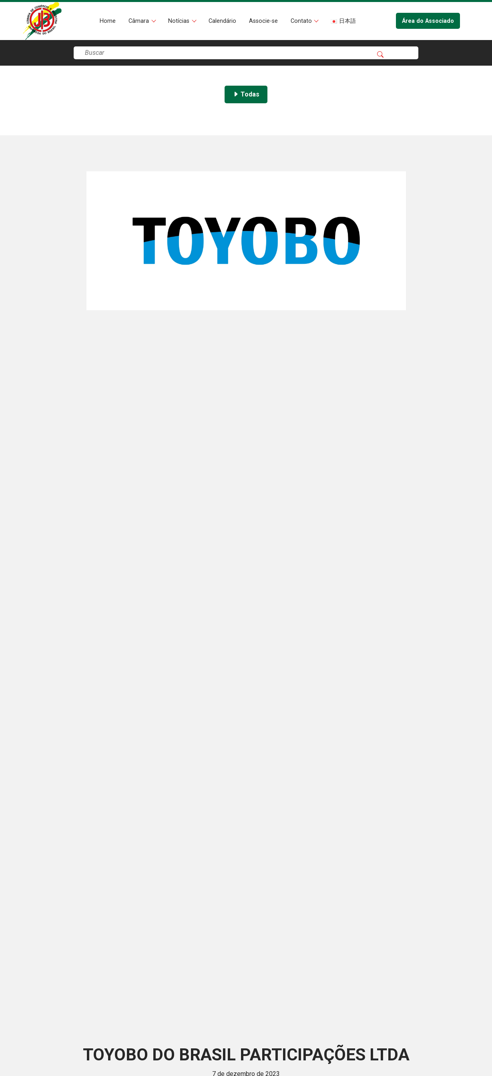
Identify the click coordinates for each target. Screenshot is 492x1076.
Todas (246, 94)
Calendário (222, 21)
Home (108, 21)
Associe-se (263, 21)
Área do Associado (428, 21)
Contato (302, 21)
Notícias (179, 21)
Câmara (140, 21)
